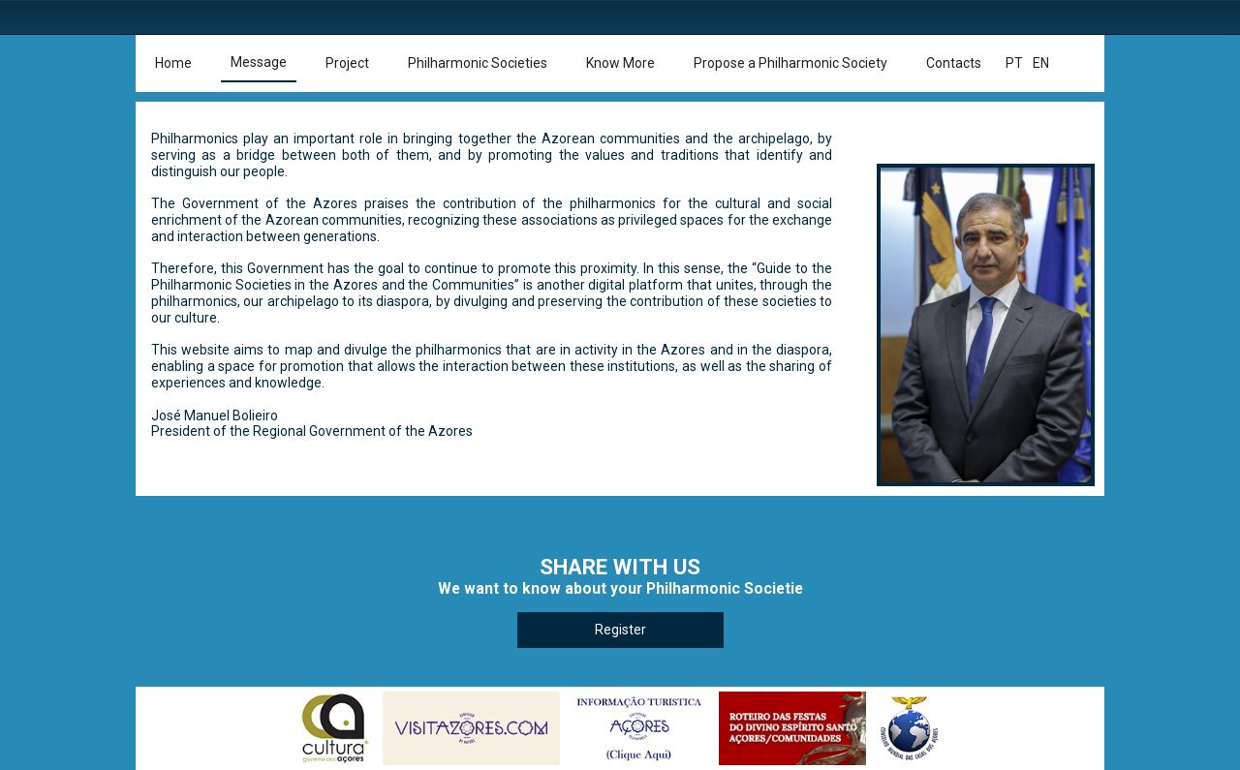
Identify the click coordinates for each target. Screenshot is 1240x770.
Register (620, 629)
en (1041, 63)
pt (1014, 63)
